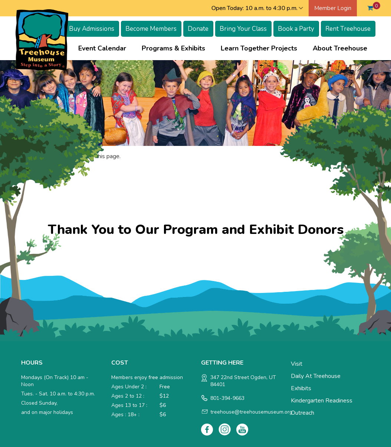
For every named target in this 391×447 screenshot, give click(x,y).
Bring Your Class (243, 29)
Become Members (151, 29)
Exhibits (301, 388)
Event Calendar (102, 48)
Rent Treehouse (348, 29)
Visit (296, 364)
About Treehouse (340, 48)
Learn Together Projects (259, 48)
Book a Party (296, 29)
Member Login (332, 8)
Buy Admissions (91, 29)
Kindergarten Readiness (321, 401)
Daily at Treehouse (316, 376)
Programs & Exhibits (173, 48)
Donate (198, 29)
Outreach (302, 413)
